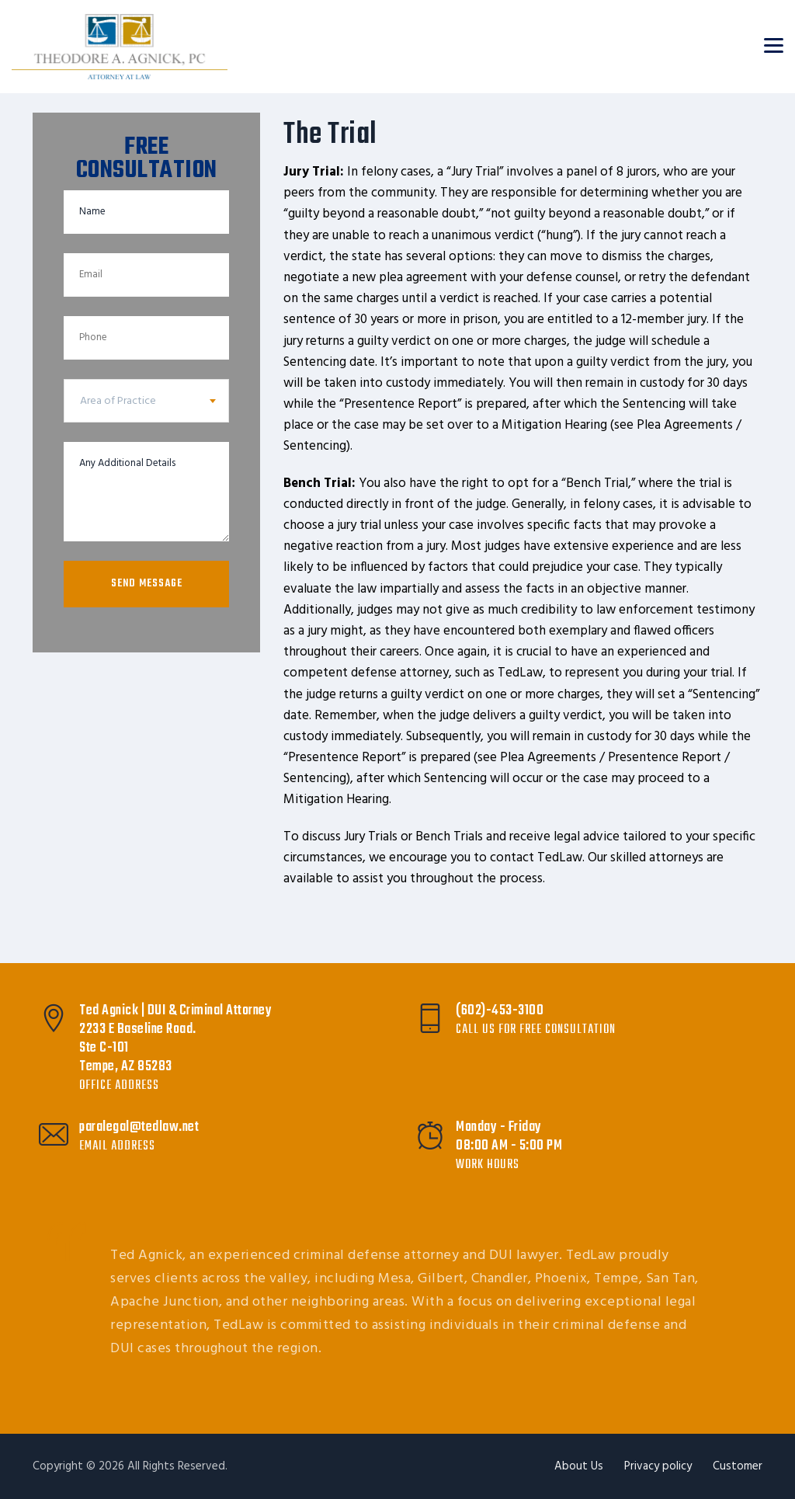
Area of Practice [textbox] (118, 401)
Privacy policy (658, 1466)
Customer (737, 1466)
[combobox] (146, 401)
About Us (578, 1466)
